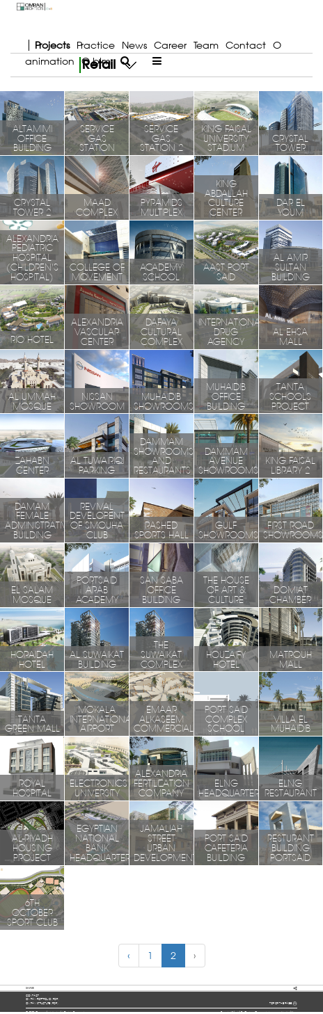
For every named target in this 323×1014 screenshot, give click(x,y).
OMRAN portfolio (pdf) (42, 999)
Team (206, 44)
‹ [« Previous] (128, 955)
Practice (96, 44)
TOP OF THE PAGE (283, 1003)
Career (170, 44)
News (134, 44)
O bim (96, 60)
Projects (52, 44)
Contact (246, 44)
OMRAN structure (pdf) (42, 1003)
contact (32, 995)
